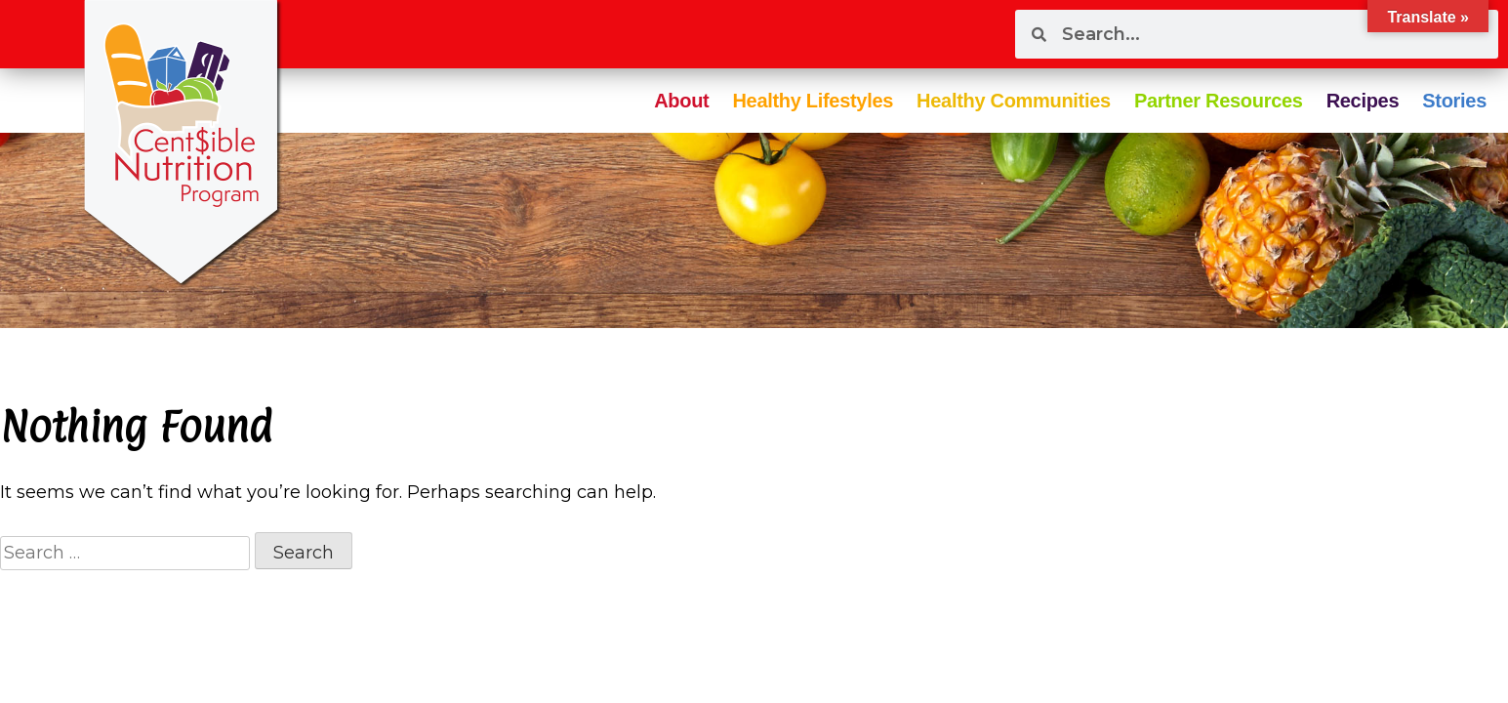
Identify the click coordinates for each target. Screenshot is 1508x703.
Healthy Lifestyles (812, 100)
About (681, 100)
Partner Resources (1218, 100)
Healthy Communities (1014, 100)
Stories (1454, 100)
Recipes (1363, 100)
